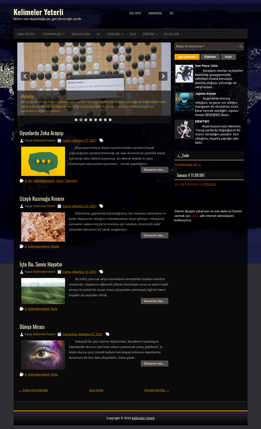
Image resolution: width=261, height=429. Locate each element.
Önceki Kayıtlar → (156, 390)
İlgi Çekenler (187, 57)
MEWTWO (202, 121)
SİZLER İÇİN (80, 34)
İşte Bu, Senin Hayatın (41, 264)
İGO (133, 34)
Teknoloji (71, 181)
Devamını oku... (154, 170)
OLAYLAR (171, 34)
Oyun (59, 181)
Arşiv (228, 57)
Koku (54, 374)
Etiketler (210, 57)
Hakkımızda (155, 13)
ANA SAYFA (26, 34)
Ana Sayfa (135, 13)
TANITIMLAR (55, 32)
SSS (171, 13)
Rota (54, 309)
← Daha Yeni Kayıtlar (33, 390)
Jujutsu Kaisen (205, 93)
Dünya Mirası (32, 326)
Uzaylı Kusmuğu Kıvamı (42, 198)
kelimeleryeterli (44, 181)
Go (30, 181)
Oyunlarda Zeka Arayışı (42, 133)
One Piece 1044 (206, 66)
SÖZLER (116, 32)
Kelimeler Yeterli (38, 11)
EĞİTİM (151, 32)
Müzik (55, 246)
